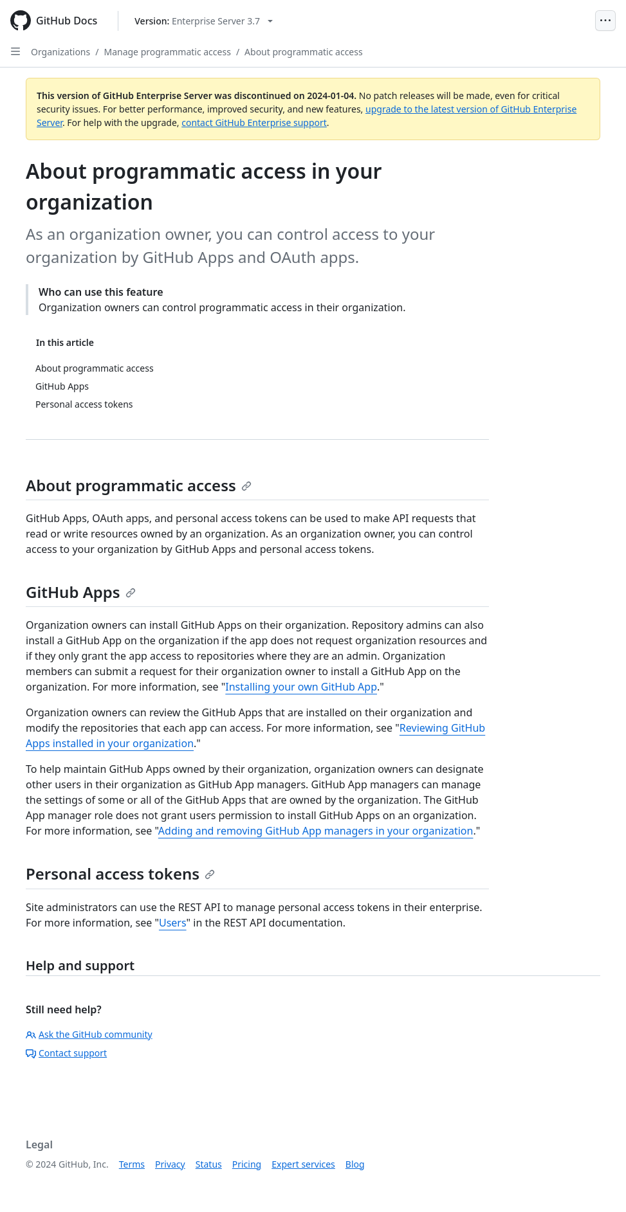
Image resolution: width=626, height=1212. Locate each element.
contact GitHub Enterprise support (254, 122)
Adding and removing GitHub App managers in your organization (316, 831)
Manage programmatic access (167, 52)
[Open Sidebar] (15, 51)
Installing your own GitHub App (301, 687)
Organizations (60, 52)
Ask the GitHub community (89, 1034)
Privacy (170, 1164)
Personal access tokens (120, 873)
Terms (132, 1164)
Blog (355, 1164)
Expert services (303, 1164)
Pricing (246, 1164)
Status (209, 1164)
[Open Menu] (605, 20)
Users (173, 923)
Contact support (66, 1053)
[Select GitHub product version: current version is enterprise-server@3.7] (204, 21)
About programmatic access (303, 52)
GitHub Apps (81, 591)
